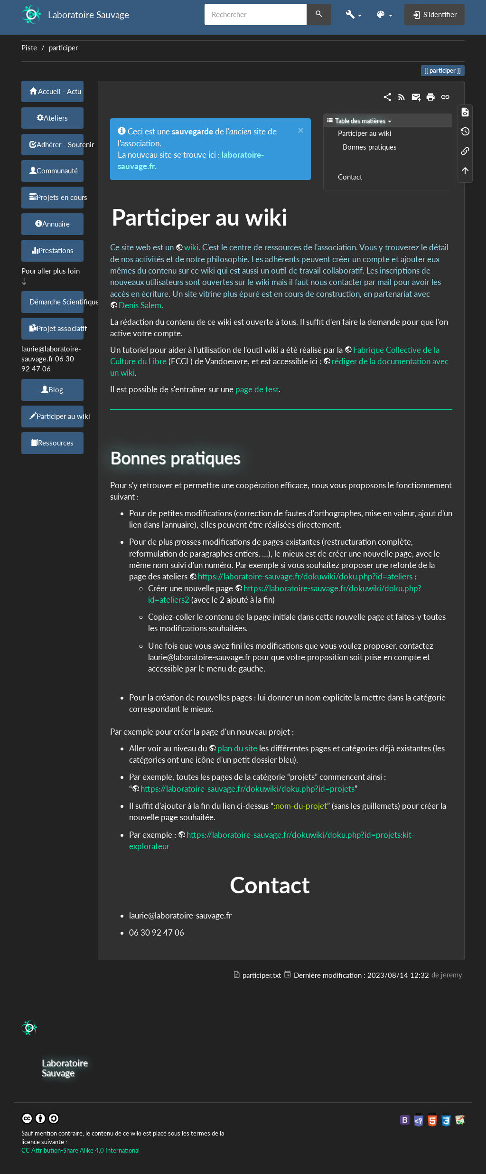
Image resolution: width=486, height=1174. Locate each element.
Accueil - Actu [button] (55, 91)
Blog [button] (52, 389)
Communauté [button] (53, 170)
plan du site (237, 748)
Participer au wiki (365, 133)
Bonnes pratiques (370, 147)
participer (63, 48)
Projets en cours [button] (56, 197)
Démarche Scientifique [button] (56, 301)
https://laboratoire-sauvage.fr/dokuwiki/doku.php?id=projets (247, 789)
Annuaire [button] (52, 223)
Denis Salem (140, 305)
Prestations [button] (52, 250)
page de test (257, 389)
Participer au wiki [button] (56, 416)
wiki (191, 247)
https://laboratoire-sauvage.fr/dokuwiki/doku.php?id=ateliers (305, 576)
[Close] (301, 130)
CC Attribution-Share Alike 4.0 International (80, 1150)
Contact (350, 177)
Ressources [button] (52, 442)
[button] (353, 14)
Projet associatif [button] (56, 328)
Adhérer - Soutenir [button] (56, 144)
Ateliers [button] (52, 118)
